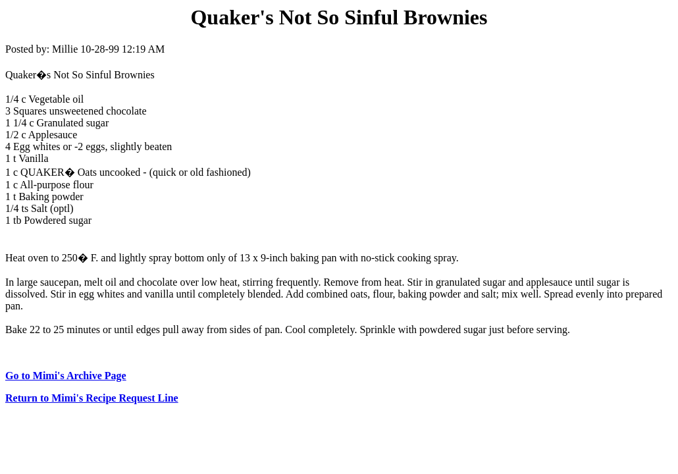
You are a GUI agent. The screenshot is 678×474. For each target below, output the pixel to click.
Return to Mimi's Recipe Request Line (91, 398)
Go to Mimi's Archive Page (65, 375)
